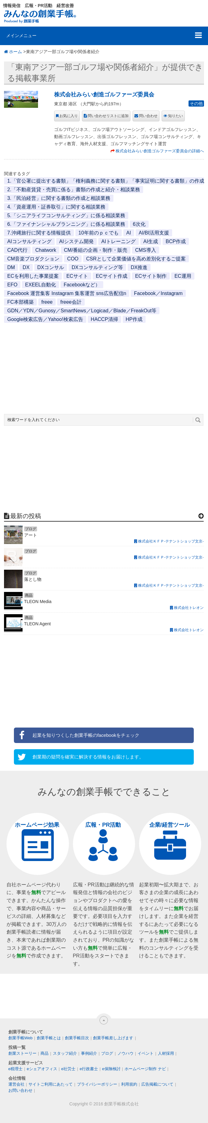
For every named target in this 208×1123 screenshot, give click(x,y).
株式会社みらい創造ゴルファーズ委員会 (104, 94)
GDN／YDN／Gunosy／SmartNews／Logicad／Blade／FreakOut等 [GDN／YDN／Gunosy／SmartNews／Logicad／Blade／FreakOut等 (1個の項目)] (81, 310)
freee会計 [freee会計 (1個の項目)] (70, 302)
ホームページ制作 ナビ (145, 1068)
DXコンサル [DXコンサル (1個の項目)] (50, 267)
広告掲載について (157, 1084)
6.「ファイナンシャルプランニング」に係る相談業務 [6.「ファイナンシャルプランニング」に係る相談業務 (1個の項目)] (66, 224)
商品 (44, 1053)
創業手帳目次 (77, 1038)
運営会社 (16, 1084)
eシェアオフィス (42, 1068)
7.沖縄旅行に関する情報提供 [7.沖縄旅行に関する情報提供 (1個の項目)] (38, 232)
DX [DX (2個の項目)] (26, 267)
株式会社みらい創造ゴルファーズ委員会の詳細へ (160, 151)
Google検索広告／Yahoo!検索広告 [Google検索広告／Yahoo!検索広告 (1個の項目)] (45, 319)
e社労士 (68, 1068)
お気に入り (68, 116)
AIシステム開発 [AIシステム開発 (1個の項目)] (76, 241)
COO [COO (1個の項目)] (72, 258)
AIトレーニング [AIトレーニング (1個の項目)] (118, 241)
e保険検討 (111, 1068)
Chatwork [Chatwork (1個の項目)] (45, 250)
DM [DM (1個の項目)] (11, 267)
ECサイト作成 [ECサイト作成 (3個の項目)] (111, 276)
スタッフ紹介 (65, 1053)
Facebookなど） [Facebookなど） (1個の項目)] (82, 284)
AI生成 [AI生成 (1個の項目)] (150, 241)
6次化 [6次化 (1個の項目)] (139, 224)
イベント (146, 1053)
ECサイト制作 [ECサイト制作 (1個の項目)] (151, 276)
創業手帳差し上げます (113, 1038)
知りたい (175, 116)
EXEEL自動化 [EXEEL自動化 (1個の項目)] (40, 284)
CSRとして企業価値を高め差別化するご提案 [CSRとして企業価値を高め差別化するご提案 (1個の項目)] (136, 258)
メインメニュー (21, 35)
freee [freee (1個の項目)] (47, 302)
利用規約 (129, 1084)
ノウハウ (125, 1053)
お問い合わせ (20, 1090)
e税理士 (15, 1068)
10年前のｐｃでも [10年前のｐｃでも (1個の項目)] (99, 232)
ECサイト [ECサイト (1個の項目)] (77, 276)
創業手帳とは (49, 1038)
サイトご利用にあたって (50, 1084)
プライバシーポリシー (97, 1084)
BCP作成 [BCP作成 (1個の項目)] (176, 241)
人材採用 (166, 1053)
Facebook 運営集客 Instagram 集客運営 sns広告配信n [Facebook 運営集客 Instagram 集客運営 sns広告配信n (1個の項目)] (66, 293)
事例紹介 (89, 1053)
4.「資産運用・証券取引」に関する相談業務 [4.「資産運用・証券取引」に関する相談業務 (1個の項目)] (56, 206)
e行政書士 (89, 1068)
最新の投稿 (25, 516)
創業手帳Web (20, 1038)
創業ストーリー (22, 1053)
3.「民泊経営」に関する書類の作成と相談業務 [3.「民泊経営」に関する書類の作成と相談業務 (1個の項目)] (58, 198)
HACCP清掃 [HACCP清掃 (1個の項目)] (104, 319)
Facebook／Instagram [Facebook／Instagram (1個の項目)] (158, 293)
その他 (196, 103)
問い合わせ (148, 116)
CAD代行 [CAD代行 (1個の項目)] (17, 250)
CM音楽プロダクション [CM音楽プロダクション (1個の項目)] (33, 258)
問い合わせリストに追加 (108, 116)
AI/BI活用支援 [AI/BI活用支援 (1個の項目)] (154, 232)
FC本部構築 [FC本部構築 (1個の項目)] (20, 302)
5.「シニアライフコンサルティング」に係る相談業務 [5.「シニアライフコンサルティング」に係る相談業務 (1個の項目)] (66, 215)
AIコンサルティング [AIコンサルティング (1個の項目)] (29, 241)
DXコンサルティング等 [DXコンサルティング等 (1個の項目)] (97, 267)
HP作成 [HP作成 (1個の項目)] (134, 319)
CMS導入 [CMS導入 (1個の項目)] (145, 250)
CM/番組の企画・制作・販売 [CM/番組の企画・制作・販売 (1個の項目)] (95, 250)
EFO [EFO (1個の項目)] (12, 284)
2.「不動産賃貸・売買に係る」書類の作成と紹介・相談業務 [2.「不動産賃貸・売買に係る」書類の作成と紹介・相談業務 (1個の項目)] (73, 189)
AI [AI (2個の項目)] (128, 232)
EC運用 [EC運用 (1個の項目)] (182, 276)
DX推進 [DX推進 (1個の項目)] (139, 267)
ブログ (107, 1053)
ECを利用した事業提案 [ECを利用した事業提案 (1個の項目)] (32, 276)
